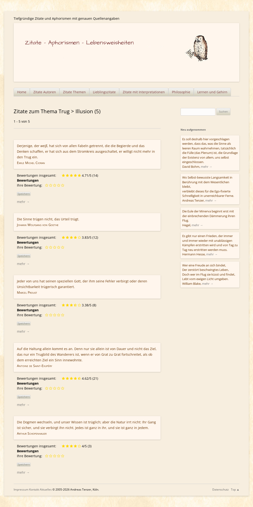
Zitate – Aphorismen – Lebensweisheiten (79, 43)
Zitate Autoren (44, 92)
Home (21, 92)
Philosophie (181, 92)
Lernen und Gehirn (212, 92)
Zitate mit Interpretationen (144, 92)
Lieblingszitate (104, 92)
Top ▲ (235, 489)
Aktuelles (46, 489)
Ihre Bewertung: (30, 185)
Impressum (21, 489)
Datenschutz (220, 489)
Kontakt (34, 489)
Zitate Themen (74, 92)
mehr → (23, 201)
